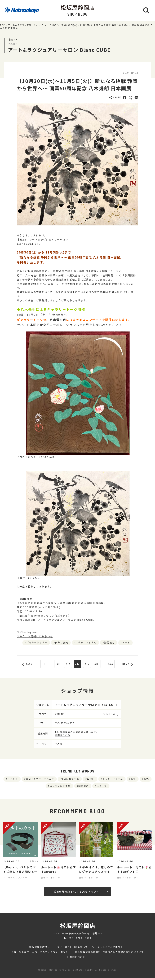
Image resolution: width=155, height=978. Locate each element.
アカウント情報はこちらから (35, 636)
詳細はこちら (62, 735)
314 (87, 663)
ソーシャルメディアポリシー (109, 947)
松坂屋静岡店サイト (41, 947)
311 (58, 663)
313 (77, 663)
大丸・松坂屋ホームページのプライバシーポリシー (41, 952)
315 (96, 663)
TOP (2, 25)
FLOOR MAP (109, 714)
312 (68, 663)
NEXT (127, 664)
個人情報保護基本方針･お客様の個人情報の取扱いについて (109, 952)
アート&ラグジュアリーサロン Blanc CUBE (32, 25)
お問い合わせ (77, 957)
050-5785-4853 (64, 723)
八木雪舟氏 (58, 320)
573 (110, 663)
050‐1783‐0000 (80, 938)
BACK (27, 664)
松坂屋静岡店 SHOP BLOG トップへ (81, 891)
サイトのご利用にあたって (72, 947)
